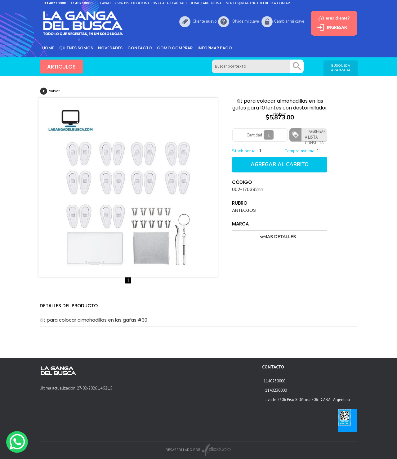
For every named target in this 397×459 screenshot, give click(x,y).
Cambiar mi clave (289, 21)
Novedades (110, 48)
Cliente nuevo (205, 21)
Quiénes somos (76, 48)
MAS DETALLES (279, 237)
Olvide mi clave (245, 21)
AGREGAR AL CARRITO (280, 164)
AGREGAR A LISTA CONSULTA (315, 135)
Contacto (139, 48)
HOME (48, 48)
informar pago (215, 48)
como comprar (175, 48)
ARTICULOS (61, 66)
